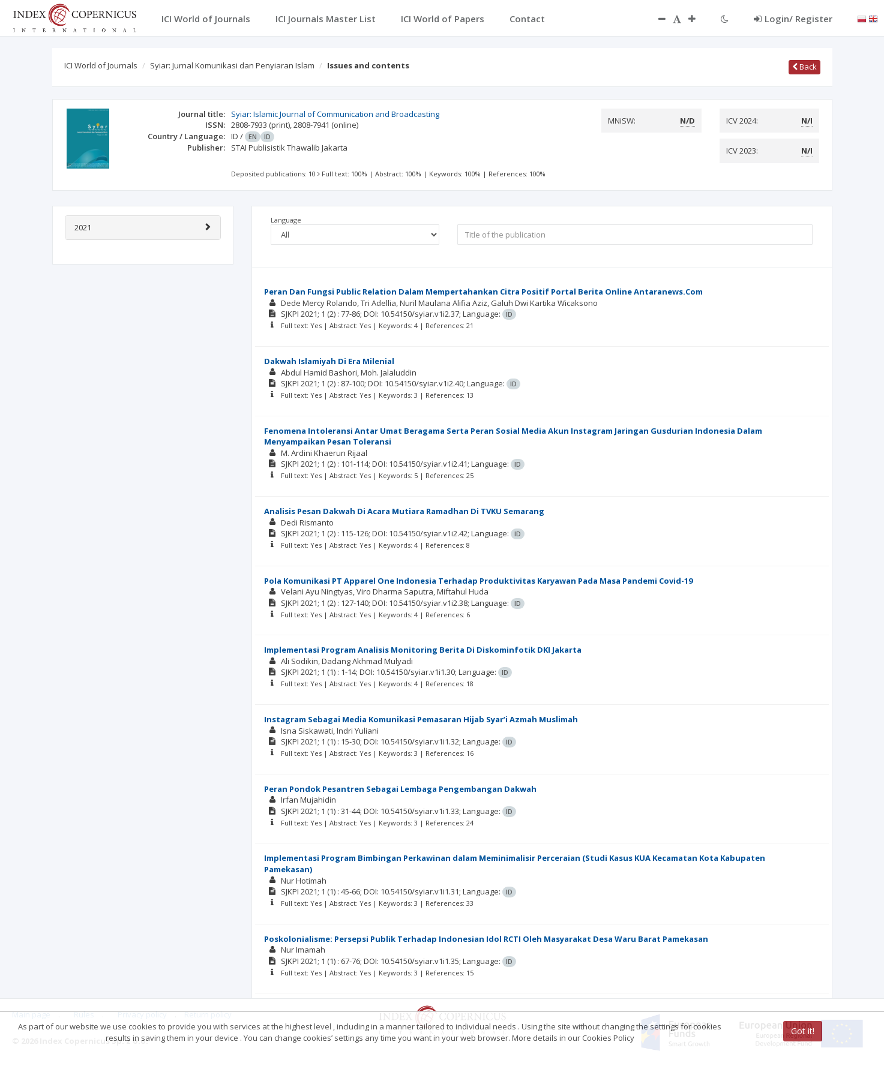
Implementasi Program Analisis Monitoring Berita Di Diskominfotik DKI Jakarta (423, 649)
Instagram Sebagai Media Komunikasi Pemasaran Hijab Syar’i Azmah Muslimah (421, 719)
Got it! (802, 1031)
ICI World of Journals (100, 65)
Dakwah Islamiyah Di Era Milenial (329, 361)
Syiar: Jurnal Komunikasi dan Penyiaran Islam (232, 65)
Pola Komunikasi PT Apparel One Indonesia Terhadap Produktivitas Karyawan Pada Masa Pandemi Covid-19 (478, 580)
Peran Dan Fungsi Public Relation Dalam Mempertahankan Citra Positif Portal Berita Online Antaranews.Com (483, 291)
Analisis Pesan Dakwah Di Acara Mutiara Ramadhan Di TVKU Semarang (404, 511)
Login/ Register (793, 19)
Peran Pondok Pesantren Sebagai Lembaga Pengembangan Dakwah (400, 788)
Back (804, 66)
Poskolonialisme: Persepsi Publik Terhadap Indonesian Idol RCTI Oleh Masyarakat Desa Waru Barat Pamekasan (486, 938)
